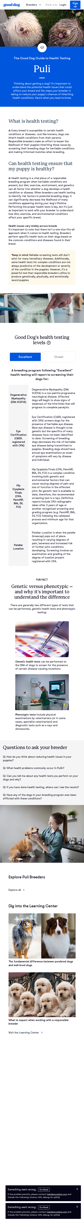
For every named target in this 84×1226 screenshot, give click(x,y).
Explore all (17, 890)
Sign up (75, 5)
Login (63, 4)
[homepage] (12, 5)
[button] (48, 343)
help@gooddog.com (57, 1194)
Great (58, 357)
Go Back (43, 1189)
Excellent (25, 357)
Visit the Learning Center (26, 1032)
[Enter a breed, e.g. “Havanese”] (55, 4)
